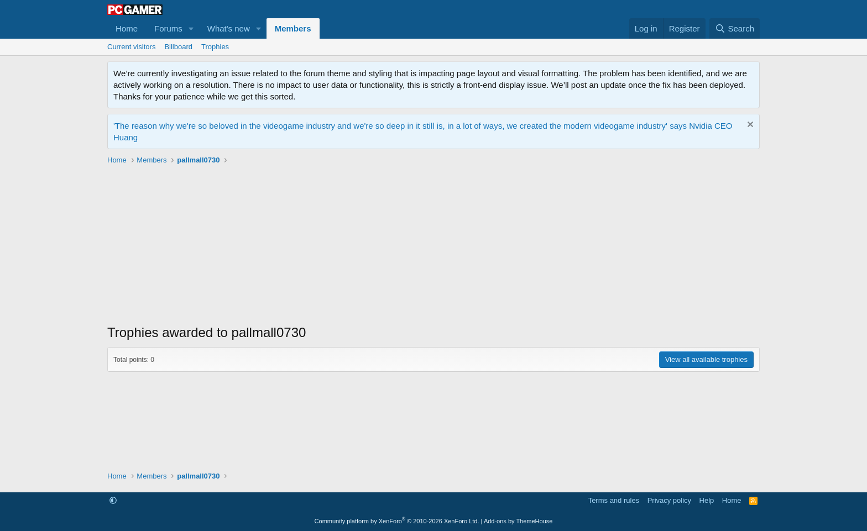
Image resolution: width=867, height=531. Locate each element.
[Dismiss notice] (749, 126)
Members (293, 28)
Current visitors (131, 47)
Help (706, 500)
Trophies (215, 47)
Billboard (178, 47)
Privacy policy (669, 500)
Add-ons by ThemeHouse (518, 521)
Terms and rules (613, 500)
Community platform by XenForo (397, 521)
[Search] (734, 28)
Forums (168, 28)
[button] (191, 28)
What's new (228, 28)
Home (127, 28)
